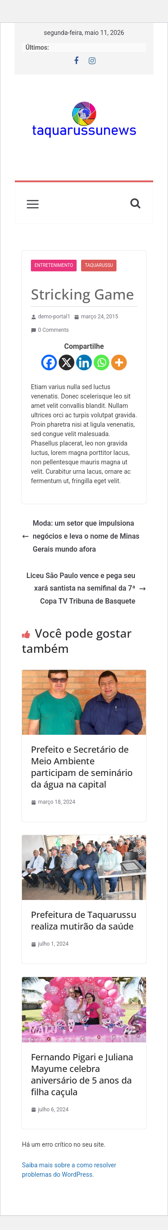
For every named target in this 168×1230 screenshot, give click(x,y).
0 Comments (50, 330)
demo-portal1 (54, 316)
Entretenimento (53, 265)
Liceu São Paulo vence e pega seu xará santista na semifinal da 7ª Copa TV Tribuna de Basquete (86, 588)
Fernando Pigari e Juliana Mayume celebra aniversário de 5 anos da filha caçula (82, 1074)
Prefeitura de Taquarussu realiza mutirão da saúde (83, 920)
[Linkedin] (84, 362)
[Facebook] (49, 362)
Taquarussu (99, 265)
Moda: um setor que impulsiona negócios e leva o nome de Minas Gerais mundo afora (80, 536)
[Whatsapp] (101, 362)
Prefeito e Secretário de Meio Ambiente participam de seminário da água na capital (82, 766)
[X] (66, 362)
